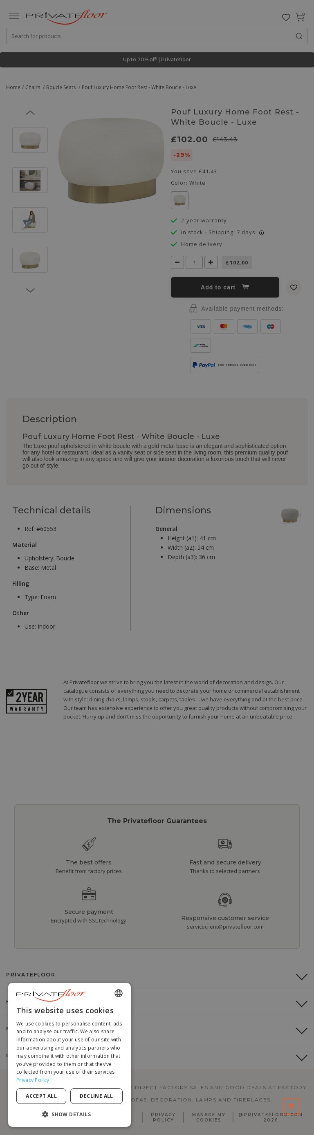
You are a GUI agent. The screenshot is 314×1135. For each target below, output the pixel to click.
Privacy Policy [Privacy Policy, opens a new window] (32, 1080)
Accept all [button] (41, 1095)
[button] (69, 1114)
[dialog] (69, 1055)
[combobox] (118, 993)
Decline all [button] (96, 1095)
